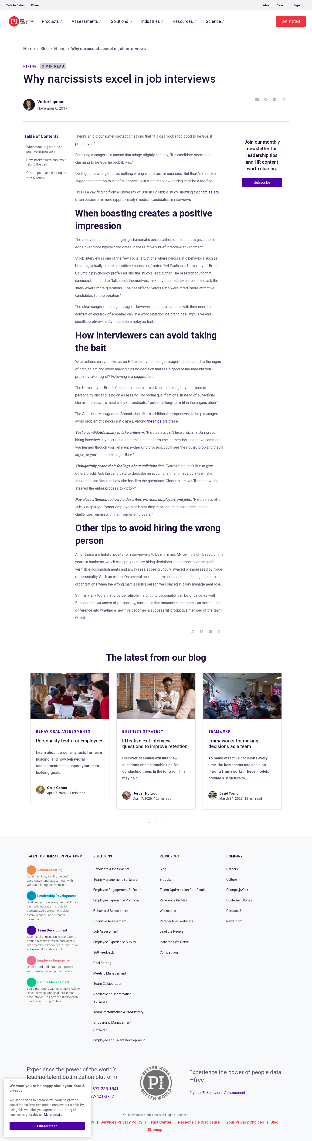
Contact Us (234, 911)
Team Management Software (115, 879)
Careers (232, 869)
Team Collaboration (107, 983)
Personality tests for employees (70, 741)
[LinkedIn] (257, 99)
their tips (154, 421)
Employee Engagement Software (117, 890)
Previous (23, 743)
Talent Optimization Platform (54, 856)
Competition (169, 952)
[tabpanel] (70, 738)
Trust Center (160, 1122)
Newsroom (234, 921)
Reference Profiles (173, 900)
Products (50, 21)
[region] (47, 1108)
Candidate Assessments (111, 869)
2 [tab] (156, 822)
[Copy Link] (283, 99)
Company (234, 856)
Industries (150, 21)
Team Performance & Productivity (118, 1012)
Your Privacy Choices (245, 1122)
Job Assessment (105, 931)
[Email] (274, 99)
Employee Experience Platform (116, 900)
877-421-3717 (101, 1096)
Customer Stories (239, 900)
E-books (166, 879)
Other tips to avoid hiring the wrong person (47, 175)
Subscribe (262, 182)
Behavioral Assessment (110, 911)
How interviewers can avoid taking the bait (46, 162)
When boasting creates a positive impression (44, 149)
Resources (183, 21)
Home (29, 48)
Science (213, 21)
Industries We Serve (174, 942)
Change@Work (237, 890)
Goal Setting (102, 963)
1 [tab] (149, 822)
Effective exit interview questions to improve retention (154, 743)
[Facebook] (266, 99)
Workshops (168, 911)
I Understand (47, 1126)
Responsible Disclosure (199, 1122)
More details (53, 1115)
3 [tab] (163, 822)
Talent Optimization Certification (183, 890)
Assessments (85, 21)
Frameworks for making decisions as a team (233, 743)
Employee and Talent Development (119, 1040)
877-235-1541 (105, 1088)
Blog (45, 48)
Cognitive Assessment (109, 921)
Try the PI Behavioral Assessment (217, 1092)
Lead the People (171, 931)
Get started (291, 21)
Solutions (119, 21)
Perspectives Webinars (176, 921)
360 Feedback (103, 952)
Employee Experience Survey (114, 942)
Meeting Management (109, 973)
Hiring (59, 48)
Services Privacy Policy (121, 1122)
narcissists (210, 192)
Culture (231, 879)
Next (288, 743)
